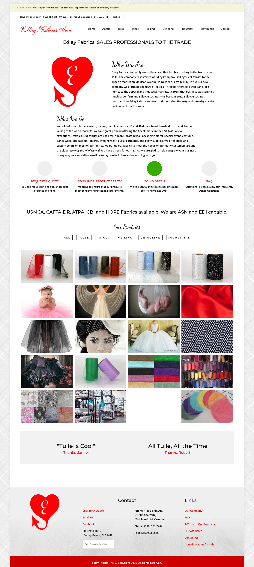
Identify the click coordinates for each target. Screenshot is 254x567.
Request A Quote (45, 181)
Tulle (121, 28)
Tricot (135, 28)
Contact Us (191, 537)
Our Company (193, 510)
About (106, 28)
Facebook (116, 16)
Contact (225, 28)
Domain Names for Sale (199, 544)
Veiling (150, 28)
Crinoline (168, 28)
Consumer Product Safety (100, 181)
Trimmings (207, 28)
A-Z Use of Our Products (200, 524)
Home (92, 28)
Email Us (87, 517)
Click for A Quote (93, 510)
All (67, 237)
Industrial (187, 28)
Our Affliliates (193, 531)
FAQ (209, 181)
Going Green (154, 181)
